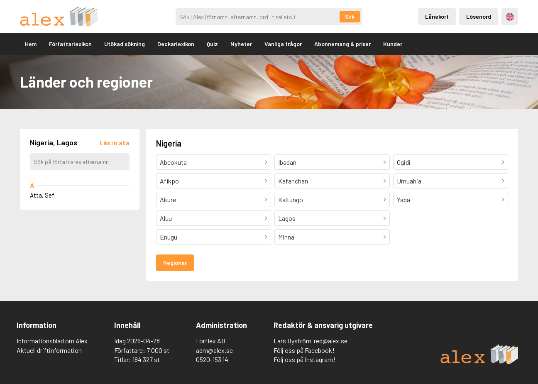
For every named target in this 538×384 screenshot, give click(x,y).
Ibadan (287, 162)
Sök (350, 16)
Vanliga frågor (283, 43)
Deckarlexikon (175, 43)
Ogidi (404, 162)
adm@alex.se (214, 350)
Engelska (510, 17)
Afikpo (169, 181)
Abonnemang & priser (342, 43)
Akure (168, 199)
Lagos (287, 218)
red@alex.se (330, 341)
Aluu (166, 218)
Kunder (392, 43)
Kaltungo (290, 199)
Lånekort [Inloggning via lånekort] (437, 16)
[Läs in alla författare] (115, 143)
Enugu (168, 237)
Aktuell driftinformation (49, 350)
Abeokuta (173, 162)
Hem (31, 43)
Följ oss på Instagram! (304, 359)
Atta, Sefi (43, 195)
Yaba (403, 199)
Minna (286, 237)
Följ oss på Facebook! (304, 350)
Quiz (212, 43)
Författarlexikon (70, 43)
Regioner (175, 262)
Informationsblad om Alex (52, 341)
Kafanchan (293, 181)
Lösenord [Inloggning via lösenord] (478, 16)
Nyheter (241, 43)
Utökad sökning (124, 43)
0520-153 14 (212, 359)
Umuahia (409, 181)
